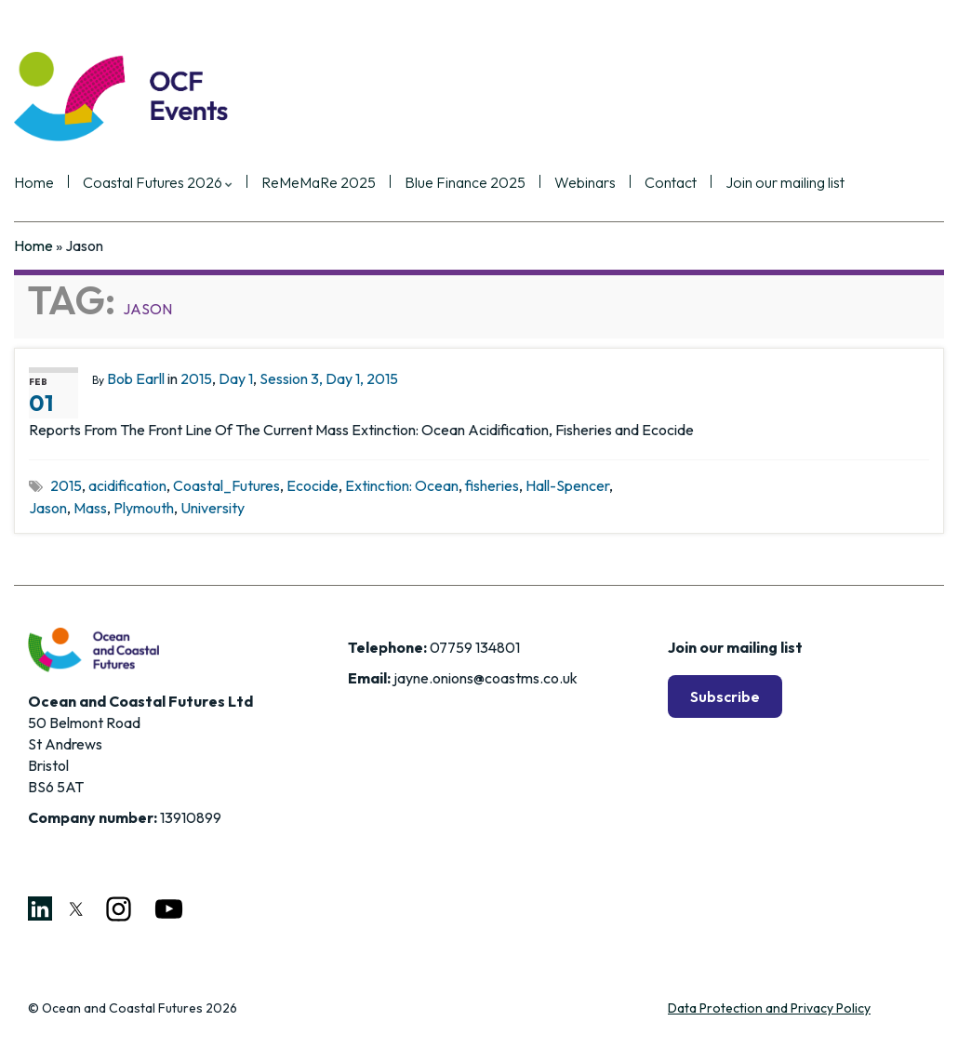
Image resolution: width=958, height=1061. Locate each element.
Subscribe (725, 696)
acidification (127, 485)
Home (34, 183)
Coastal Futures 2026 (158, 183)
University (212, 507)
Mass (90, 507)
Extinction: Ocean (402, 485)
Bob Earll (136, 378)
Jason (48, 507)
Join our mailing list (785, 183)
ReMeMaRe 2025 (318, 183)
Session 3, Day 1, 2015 (328, 378)
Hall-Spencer (567, 485)
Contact (671, 183)
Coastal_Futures (226, 485)
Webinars (585, 183)
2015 (196, 378)
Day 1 (236, 378)
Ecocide (312, 485)
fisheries (492, 485)
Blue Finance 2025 (465, 183)
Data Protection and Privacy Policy (769, 1008)
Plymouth (143, 507)
